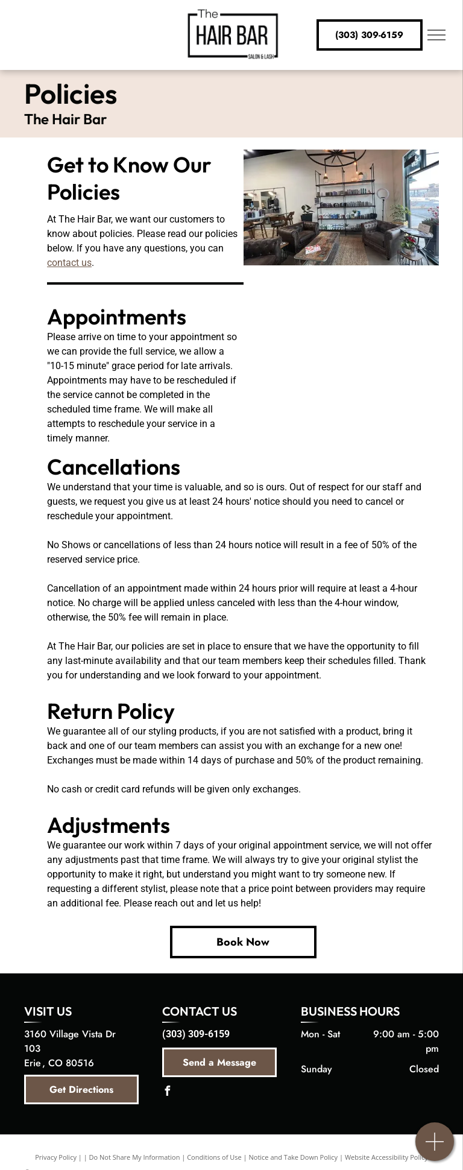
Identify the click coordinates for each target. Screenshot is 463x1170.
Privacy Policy (56, 1157)
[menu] (436, 35)
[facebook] (167, 1092)
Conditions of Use (214, 1157)
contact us (69, 262)
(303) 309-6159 (196, 1034)
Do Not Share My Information (134, 1157)
